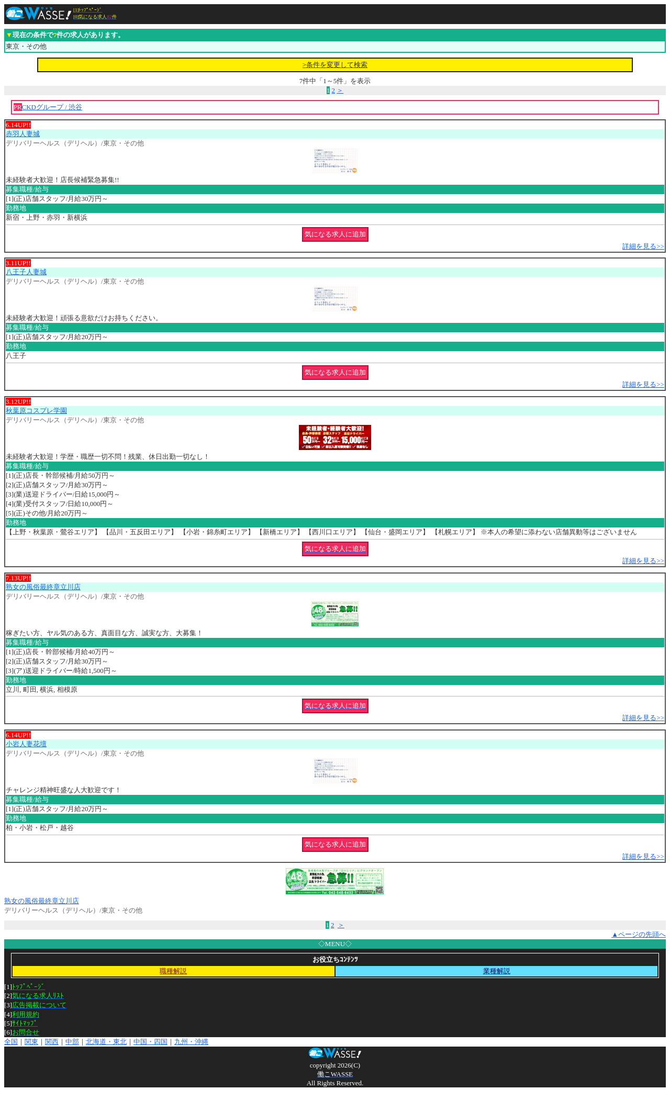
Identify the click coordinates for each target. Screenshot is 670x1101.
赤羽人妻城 (23, 134)
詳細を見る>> (643, 246)
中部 (72, 1042)
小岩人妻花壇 (26, 744)
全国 (11, 1042)
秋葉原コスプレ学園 (36, 410)
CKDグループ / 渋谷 (52, 107)
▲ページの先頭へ (638, 934)
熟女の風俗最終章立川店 (43, 587)
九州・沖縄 (191, 1042)
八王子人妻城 (26, 272)
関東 (31, 1042)
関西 (52, 1042)
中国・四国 (150, 1042)
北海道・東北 (106, 1042)
